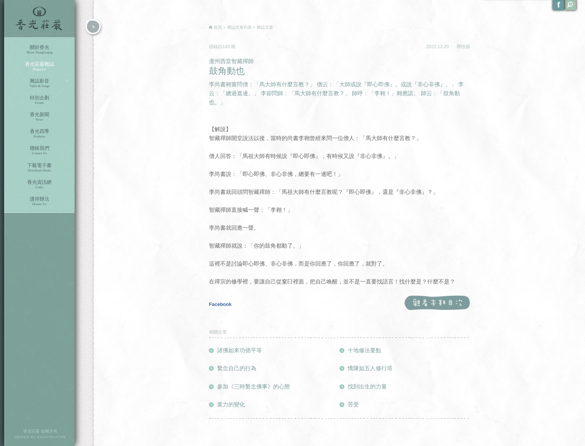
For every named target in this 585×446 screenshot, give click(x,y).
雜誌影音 (39, 83)
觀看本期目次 (437, 303)
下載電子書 (39, 167)
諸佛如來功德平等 (239, 350)
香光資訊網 (39, 184)
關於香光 (39, 49)
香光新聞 (39, 117)
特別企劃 (39, 100)
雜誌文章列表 (239, 27)
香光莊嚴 (39, 18)
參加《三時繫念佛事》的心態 (253, 386)
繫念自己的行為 (236, 368)
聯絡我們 (39, 150)
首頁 (218, 27)
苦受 (353, 404)
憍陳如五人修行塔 (370, 368)
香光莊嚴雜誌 (39, 66)
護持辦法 (39, 201)
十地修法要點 (364, 350)
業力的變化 (231, 404)
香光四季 (39, 133)
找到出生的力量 (367, 386)
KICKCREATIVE (51, 437)
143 (226, 46)
